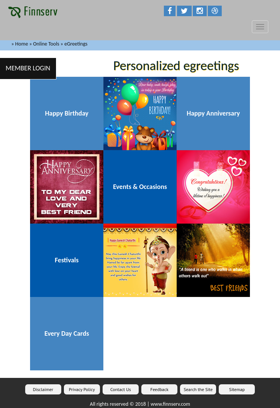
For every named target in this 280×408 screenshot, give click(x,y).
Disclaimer (43, 389)
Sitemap (237, 389)
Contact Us (120, 389)
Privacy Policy (82, 389)
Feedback (159, 389)
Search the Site (198, 389)
